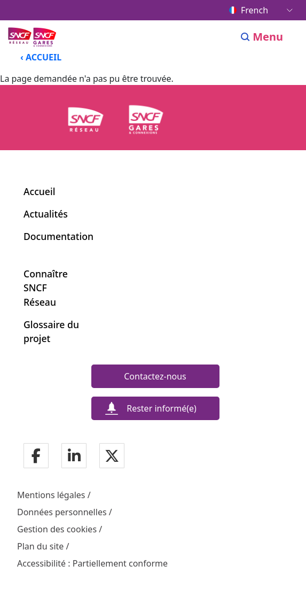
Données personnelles (62, 512)
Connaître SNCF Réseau (45, 287)
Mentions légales (51, 495)
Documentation (58, 236)
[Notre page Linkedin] (74, 456)
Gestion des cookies (57, 529)
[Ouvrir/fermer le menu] (275, 37)
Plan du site (40, 546)
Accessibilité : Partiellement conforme (92, 563)
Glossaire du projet (51, 331)
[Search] (245, 37)
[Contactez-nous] (155, 376)
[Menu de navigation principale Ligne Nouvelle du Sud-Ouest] (33, 37)
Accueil (39, 191)
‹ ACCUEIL (40, 57)
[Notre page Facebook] (36, 456)
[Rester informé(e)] (155, 408)
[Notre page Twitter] (112, 456)
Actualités (45, 213)
